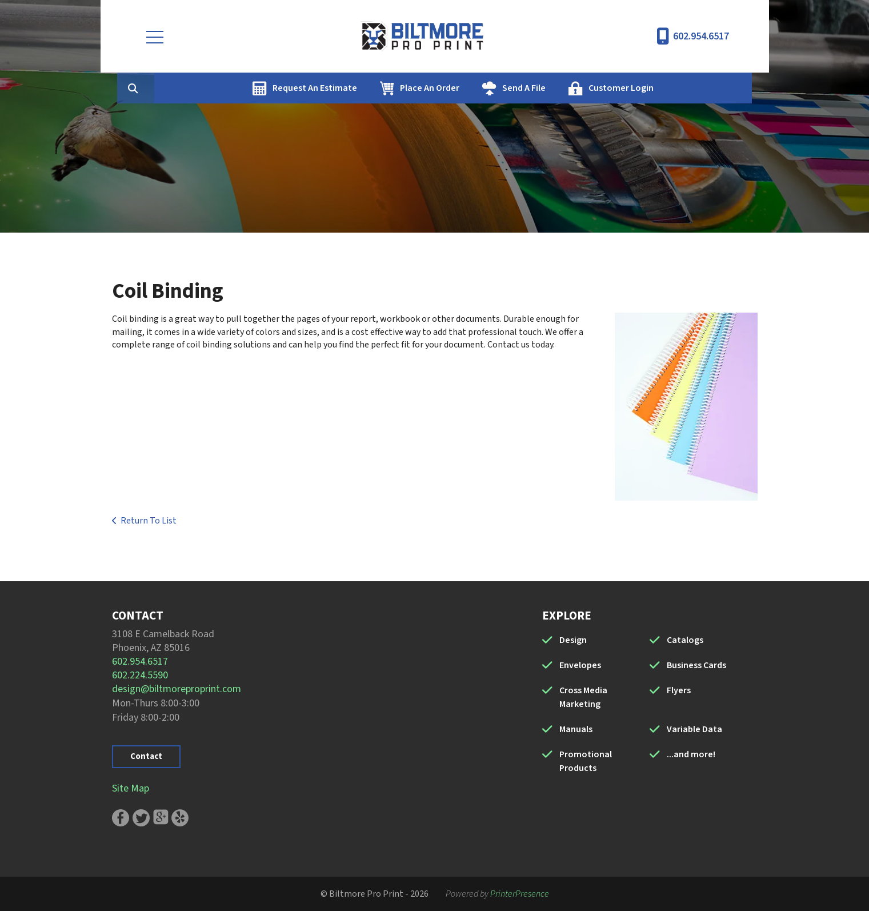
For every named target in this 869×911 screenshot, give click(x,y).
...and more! (691, 754)
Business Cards (696, 665)
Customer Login (675, 88)
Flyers (679, 690)
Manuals (575, 729)
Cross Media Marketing (583, 697)
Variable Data (694, 729)
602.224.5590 (140, 675)
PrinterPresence (519, 894)
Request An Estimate (369, 88)
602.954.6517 (701, 36)
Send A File (578, 88)
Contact (146, 756)
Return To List (149, 520)
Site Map (130, 788)
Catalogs (685, 640)
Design (573, 640)
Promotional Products (585, 761)
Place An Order (484, 88)
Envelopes (580, 665)
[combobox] (206, 88)
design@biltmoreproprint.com (176, 689)
